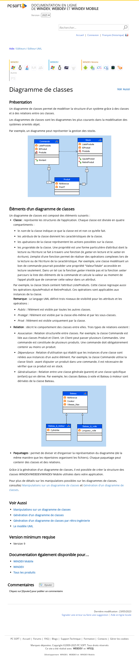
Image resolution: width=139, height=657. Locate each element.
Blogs (55, 638)
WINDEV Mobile (23, 561)
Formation (89, 638)
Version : (36, 15)
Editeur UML (35, 48)
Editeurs (21, 48)
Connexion (93, 35)
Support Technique (71, 638)
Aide (11, 48)
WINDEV (18, 567)
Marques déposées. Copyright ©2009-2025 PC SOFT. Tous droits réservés (70, 645)
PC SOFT (15, 638)
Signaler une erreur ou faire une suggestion (85, 614)
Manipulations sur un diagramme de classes (50, 485)
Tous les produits (24, 572)
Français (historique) (113, 35)
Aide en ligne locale (121, 614)
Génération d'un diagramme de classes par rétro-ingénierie (51, 520)
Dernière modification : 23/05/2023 (112, 611)
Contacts (102, 638)
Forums (37, 638)
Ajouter (45, 584)
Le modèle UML (23, 526)
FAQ (46, 638)
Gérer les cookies (119, 638)
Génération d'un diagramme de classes (38, 515)
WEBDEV (73, 654)
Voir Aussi (123, 89)
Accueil (80, 35)
